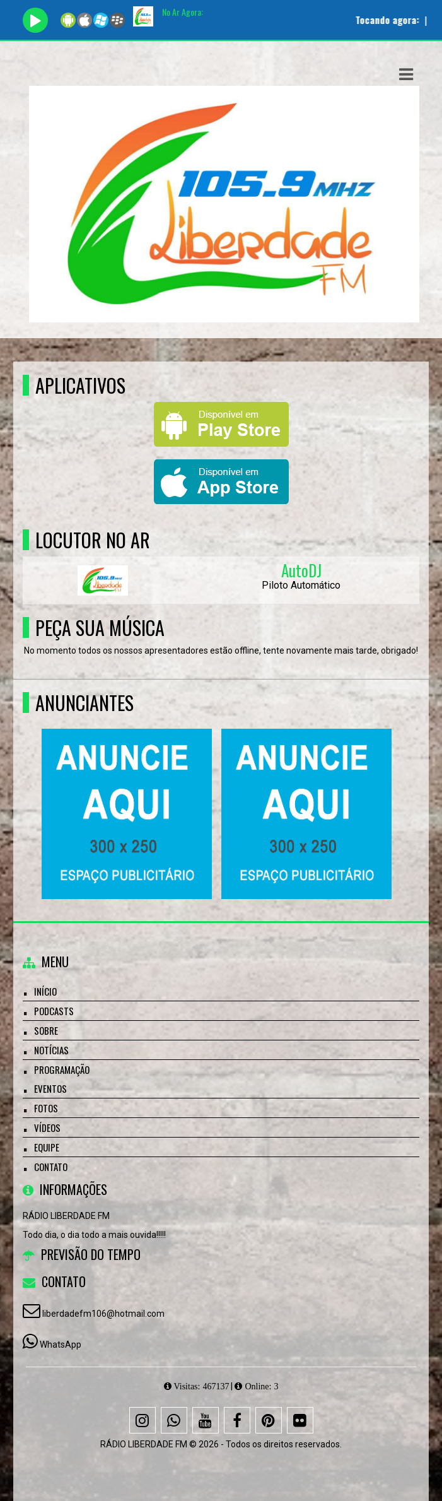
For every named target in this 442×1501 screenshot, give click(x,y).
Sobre (46, 1030)
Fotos (46, 1108)
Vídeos (47, 1127)
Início (45, 991)
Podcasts (54, 1011)
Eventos (50, 1088)
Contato (50, 1167)
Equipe (46, 1147)
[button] (406, 74)
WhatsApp (60, 1344)
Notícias (51, 1050)
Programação (62, 1069)
